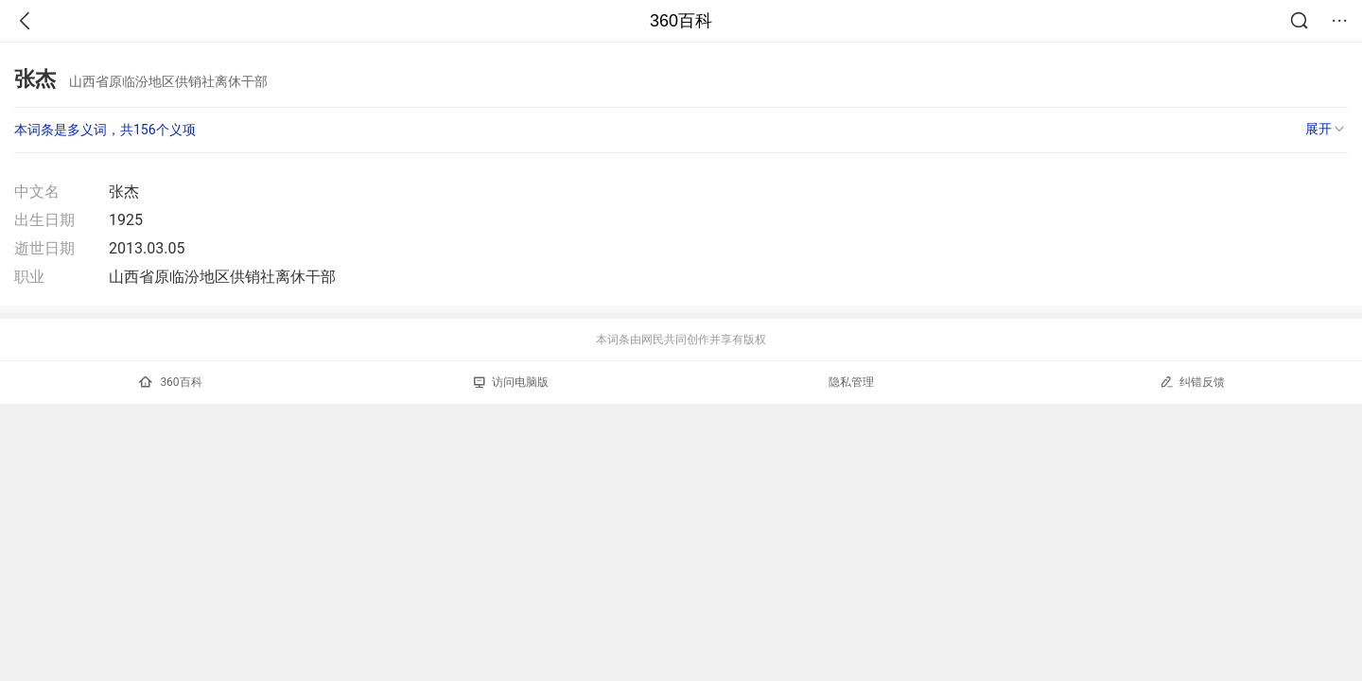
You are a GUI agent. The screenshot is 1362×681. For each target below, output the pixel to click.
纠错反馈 (1192, 382)
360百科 (681, 20)
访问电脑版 (511, 382)
